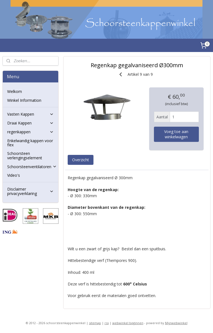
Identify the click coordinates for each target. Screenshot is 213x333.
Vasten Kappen (30, 114)
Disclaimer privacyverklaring (30, 191)
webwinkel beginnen (127, 323)
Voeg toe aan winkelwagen (176, 134)
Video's (13, 175)
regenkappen (30, 131)
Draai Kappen (30, 123)
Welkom (14, 91)
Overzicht (80, 159)
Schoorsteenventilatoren (32, 166)
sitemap (95, 323)
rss (107, 323)
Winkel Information (24, 100)
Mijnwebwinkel (176, 323)
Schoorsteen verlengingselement (24, 155)
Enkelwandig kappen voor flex (30, 142)
